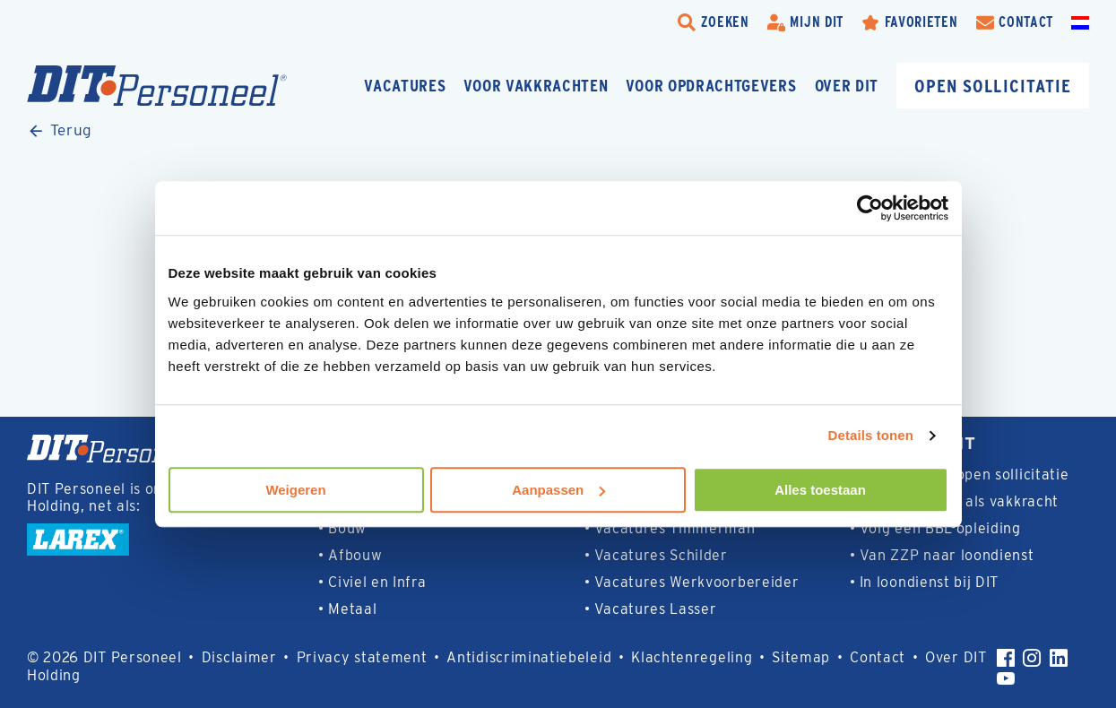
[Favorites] (909, 22)
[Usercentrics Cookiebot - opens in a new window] (870, 207)
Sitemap (801, 657)
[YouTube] (1006, 678)
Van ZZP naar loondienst (947, 555)
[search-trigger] (713, 22)
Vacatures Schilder (661, 555)
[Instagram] (1032, 658)
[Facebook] (1006, 658)
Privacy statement (362, 657)
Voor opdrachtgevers (711, 85)
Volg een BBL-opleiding (940, 528)
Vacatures (405, 85)
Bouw (347, 528)
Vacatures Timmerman (675, 528)
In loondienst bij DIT (929, 582)
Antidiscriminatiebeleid (528, 657)
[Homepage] (157, 85)
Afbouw (355, 555)
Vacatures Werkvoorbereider (697, 582)
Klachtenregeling (691, 657)
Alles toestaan (820, 489)
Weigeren (295, 489)
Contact (877, 657)
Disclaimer (239, 657)
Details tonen (870, 435)
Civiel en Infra (377, 582)
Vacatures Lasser (655, 608)
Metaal (352, 608)
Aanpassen (558, 489)
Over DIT (847, 85)
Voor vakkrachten (535, 85)
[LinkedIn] (1059, 658)
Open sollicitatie (992, 85)
